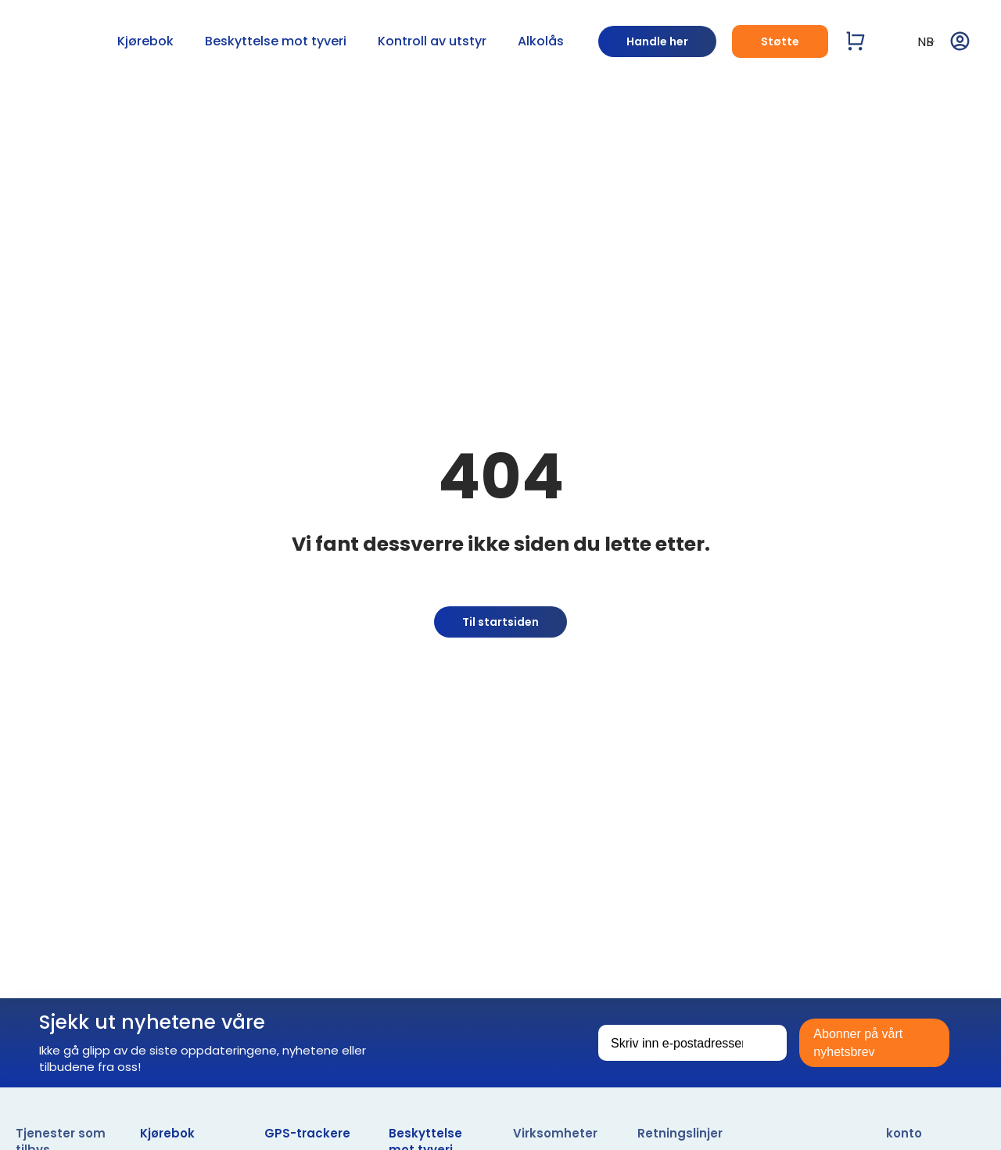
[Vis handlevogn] (856, 41)
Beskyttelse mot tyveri (275, 41)
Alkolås (541, 41)
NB (916, 42)
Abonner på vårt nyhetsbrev (857, 1042)
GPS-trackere (307, 1133)
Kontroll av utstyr (432, 41)
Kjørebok (145, 41)
